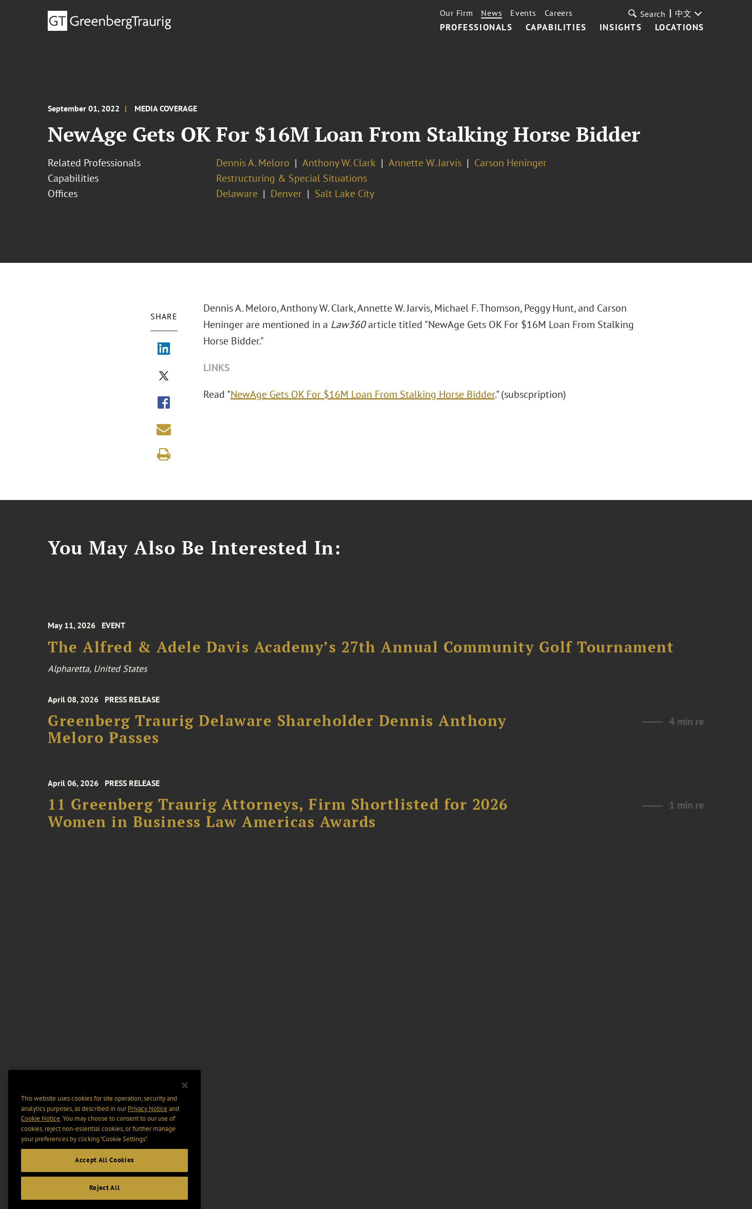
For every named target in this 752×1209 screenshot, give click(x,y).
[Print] (163, 454)
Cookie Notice (40, 1141)
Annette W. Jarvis (425, 162)
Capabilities (556, 28)
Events (523, 12)
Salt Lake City (344, 193)
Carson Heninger (510, 162)
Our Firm (456, 12)
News (491, 12)
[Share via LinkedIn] (164, 349)
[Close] (185, 1108)
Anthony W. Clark (339, 162)
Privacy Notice (147, 1130)
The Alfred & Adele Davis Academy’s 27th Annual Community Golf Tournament (361, 654)
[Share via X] (164, 377)
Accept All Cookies (104, 1182)
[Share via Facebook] (164, 403)
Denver (286, 193)
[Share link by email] (164, 429)
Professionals (476, 28)
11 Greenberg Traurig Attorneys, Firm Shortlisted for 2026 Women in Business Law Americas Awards (278, 821)
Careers (559, 12)
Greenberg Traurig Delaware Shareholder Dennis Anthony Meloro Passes (277, 736)
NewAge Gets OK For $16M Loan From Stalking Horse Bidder (363, 394)
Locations (679, 28)
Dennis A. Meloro (253, 162)
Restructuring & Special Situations (291, 178)
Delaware (237, 193)
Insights (621, 28)
